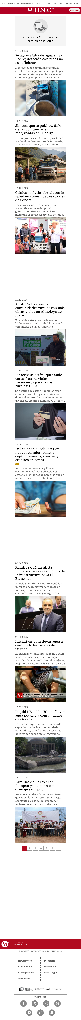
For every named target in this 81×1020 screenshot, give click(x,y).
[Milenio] (40, 10)
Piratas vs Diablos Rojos (24, 3)
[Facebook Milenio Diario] (23, 1003)
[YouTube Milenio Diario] (29, 1012)
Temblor (40, 3)
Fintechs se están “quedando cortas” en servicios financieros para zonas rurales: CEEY (38, 380)
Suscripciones (26, 972)
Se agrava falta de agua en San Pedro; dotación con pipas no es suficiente (40, 59)
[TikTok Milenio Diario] (40, 1012)
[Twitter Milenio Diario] (35, 1003)
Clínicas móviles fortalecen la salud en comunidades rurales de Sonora (40, 196)
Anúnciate (24, 978)
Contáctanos (25, 966)
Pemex (48, 3)
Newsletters (25, 960)
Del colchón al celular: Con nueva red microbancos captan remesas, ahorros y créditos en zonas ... (37, 454)
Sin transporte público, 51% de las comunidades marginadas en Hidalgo (38, 129)
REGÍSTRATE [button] (74, 10)
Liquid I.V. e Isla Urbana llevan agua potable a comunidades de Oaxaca (40, 715)
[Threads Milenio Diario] (57, 1003)
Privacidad (50, 966)
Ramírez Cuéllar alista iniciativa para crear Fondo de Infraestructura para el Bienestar (40, 573)
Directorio (49, 960)
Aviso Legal (50, 972)
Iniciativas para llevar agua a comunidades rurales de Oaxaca (39, 645)
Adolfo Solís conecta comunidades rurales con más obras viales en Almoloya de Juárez (40, 310)
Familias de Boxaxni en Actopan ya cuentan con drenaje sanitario (35, 786)
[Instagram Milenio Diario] (46, 1003)
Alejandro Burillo (65, 3)
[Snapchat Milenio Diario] (52, 1012)
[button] (2, 11)
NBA (55, 3)
